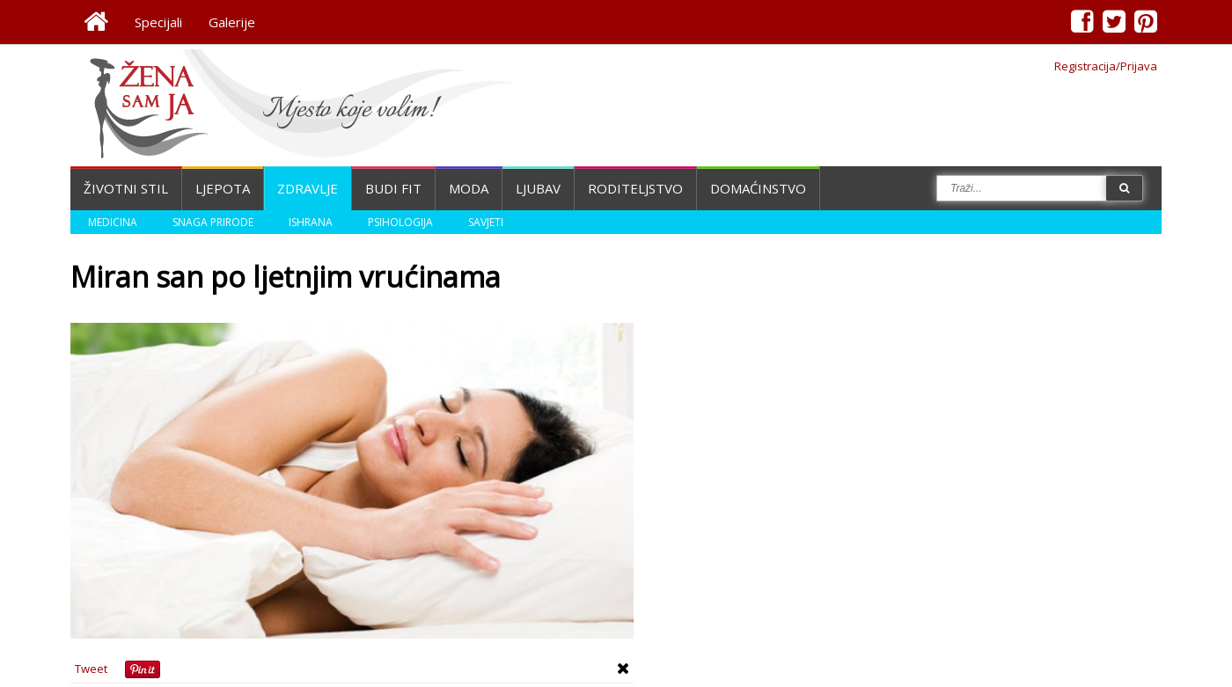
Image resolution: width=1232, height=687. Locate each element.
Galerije (232, 22)
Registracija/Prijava (1105, 66)
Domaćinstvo (758, 188)
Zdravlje (307, 188)
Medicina (112, 222)
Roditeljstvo (635, 188)
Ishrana (311, 222)
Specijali (158, 22)
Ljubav (538, 188)
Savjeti (485, 222)
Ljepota (222, 188)
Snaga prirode (212, 222)
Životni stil (126, 188)
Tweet (91, 668)
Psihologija (400, 222)
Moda (468, 188)
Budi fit (393, 188)
